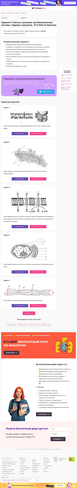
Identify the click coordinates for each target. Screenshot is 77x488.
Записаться (10, 353)
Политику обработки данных (8, 480)
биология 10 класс (23, 324)
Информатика (35, 465)
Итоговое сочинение (25, 467)
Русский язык (23, 465)
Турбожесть (35, 469)
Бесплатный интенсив (37, 133)
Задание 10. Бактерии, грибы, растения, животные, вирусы (66, 88)
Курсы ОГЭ (46, 458)
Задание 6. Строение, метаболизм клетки (66, 81)
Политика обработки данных (8, 463)
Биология (22, 473)
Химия (33, 461)
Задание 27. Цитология (66, 78)
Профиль (23, 461)
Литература (35, 467)
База (22, 463)
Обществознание (24, 469)
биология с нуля (46, 324)
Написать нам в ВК (6, 465)
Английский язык (36, 463)
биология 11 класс (35, 324)
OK (37, 479)
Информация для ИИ (7, 471)
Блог (44, 469)
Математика (22, 459)
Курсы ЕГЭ (22, 458)
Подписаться (45, 92)
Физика (34, 459)
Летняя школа (35, 471)
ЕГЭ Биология (10, 13)
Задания (17, 13)
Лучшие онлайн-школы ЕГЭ (8, 473)
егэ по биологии (11, 324)
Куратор (46, 467)
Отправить (57, 439)
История (22, 471)
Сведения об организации (8, 469)
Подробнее (60, 485)
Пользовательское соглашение (9, 461)
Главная (3, 13)
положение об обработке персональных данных (50, 449)
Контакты (4, 467)
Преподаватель (48, 465)
